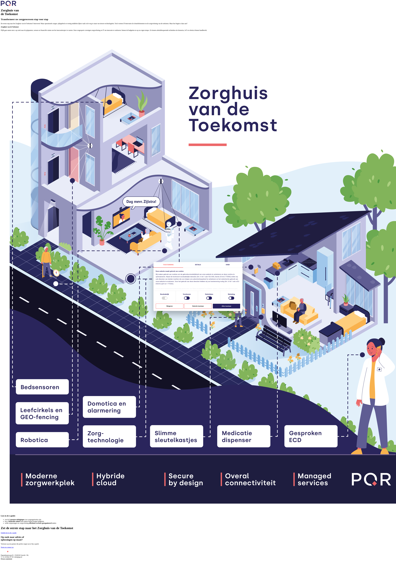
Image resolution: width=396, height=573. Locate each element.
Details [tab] (198, 265)
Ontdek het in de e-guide (8, 533)
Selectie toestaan (198, 306)
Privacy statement (6, 559)
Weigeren (169, 306)
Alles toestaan (226, 306)
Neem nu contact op (7, 547)
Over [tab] (228, 265)
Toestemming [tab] (168, 265)
